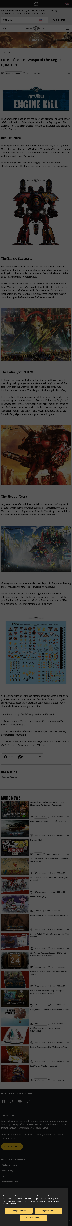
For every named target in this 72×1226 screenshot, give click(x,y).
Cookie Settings (9, 1206)
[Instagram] (11, 1101)
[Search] (5, 28)
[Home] (36, 28)
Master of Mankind (16, 735)
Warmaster (28, 156)
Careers (5, 1176)
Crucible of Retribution (43, 699)
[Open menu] (67, 28)
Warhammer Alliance (11, 1182)
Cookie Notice (8, 1200)
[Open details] (69, 73)
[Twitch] (28, 1101)
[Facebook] (3, 1101)
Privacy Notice (8, 1212)
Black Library (7, 1171)
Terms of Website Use (11, 1194)
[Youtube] (19, 1101)
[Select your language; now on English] (67, 3)
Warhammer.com (9, 1165)
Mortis (41, 745)
